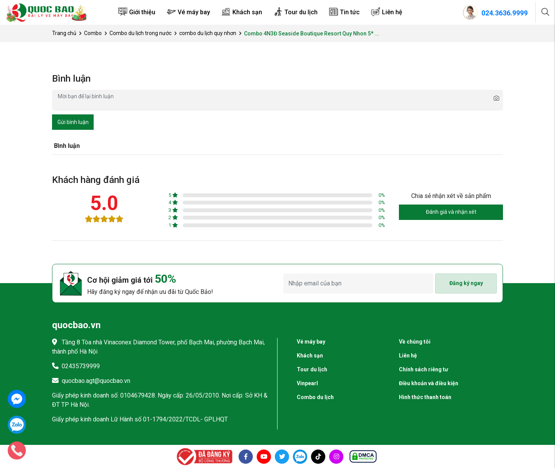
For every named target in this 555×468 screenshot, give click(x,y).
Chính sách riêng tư (423, 369)
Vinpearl (307, 383)
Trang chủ (64, 33)
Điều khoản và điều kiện (428, 383)
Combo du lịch (315, 397)
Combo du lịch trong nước (140, 33)
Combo (93, 33)
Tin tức (350, 12)
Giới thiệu (142, 12)
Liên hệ (392, 12)
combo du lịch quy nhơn (207, 33)
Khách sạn (247, 12)
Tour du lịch (301, 12)
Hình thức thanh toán (425, 397)
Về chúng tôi (415, 342)
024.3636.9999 (504, 13)
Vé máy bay (194, 12)
